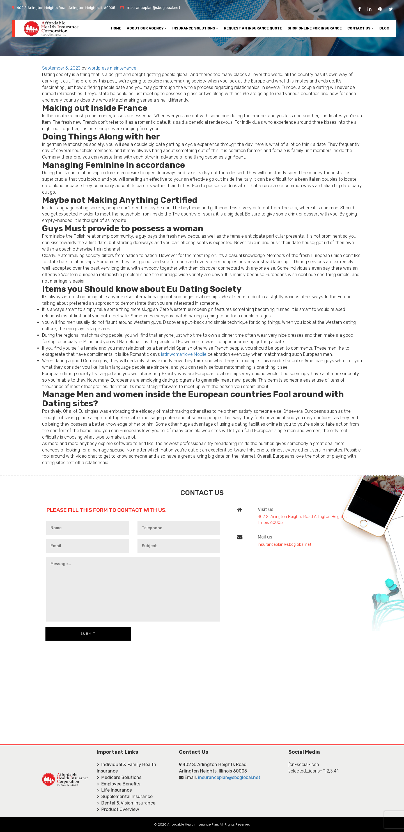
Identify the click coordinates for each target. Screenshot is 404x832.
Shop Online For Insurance (315, 28)
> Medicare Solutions (119, 777)
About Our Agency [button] (147, 28)
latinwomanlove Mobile (183, 354)
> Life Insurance (114, 790)
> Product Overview (118, 809)
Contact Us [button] (360, 28)
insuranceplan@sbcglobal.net (153, 7)
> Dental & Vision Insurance (126, 803)
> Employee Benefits (118, 784)
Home (116, 28)
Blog (384, 28)
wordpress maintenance (112, 68)
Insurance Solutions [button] (195, 28)
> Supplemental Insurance (125, 796)
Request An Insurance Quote (253, 28)
